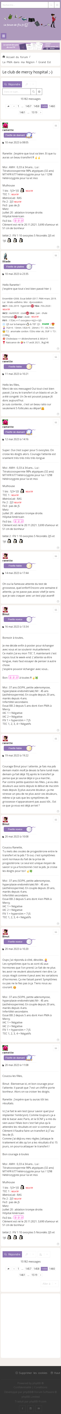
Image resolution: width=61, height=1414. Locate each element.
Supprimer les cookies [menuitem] (33, 1372)
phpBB (27, 1392)
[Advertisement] (30, 1325)
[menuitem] (23, 1387)
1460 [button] (52, 106)
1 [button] (18, 106)
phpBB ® (38, 1383)
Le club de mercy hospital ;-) (27, 72)
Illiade (6, 261)
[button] (8, 106)
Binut (5, 614)
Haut (57, 1372)
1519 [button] (34, 112)
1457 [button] (28, 106)
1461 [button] (22, 112)
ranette (7, 361)
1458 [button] (36, 106)
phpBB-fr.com (37, 1401)
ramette (8, 130)
